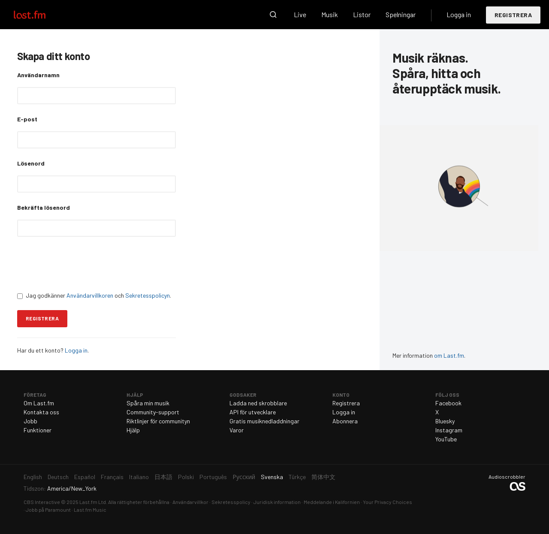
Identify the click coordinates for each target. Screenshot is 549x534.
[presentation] (82, 264)
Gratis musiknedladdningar (264, 421)
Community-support (153, 412)
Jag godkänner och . (94, 295)
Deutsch (58, 476)
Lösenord (31, 163)
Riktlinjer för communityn (158, 421)
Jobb (30, 421)
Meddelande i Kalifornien (332, 502)
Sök (273, 14)
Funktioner (37, 430)
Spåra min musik (148, 403)
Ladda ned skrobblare (258, 403)
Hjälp (133, 430)
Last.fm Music (90, 510)
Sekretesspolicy (230, 502)
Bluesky (445, 421)
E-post (27, 119)
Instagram (448, 430)
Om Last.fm (39, 403)
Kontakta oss (41, 412)
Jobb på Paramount (48, 510)
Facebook (448, 403)
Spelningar (401, 14)
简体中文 (323, 476)
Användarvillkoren (89, 295)
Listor (362, 14)
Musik (329, 14)
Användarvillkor (190, 502)
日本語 (163, 476)
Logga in (458, 14)
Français (112, 476)
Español (84, 476)
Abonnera (345, 421)
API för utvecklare (252, 412)
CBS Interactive (42, 502)
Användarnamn (38, 74)
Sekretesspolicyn (147, 295)
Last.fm (39, 15)
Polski (186, 476)
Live (300, 14)
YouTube (446, 439)
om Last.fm (449, 355)
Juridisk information (277, 502)
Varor (236, 430)
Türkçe (297, 476)
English (33, 476)
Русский (243, 476)
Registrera (513, 14)
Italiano (139, 476)
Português (213, 476)
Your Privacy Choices (387, 502)
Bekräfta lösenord (43, 207)
